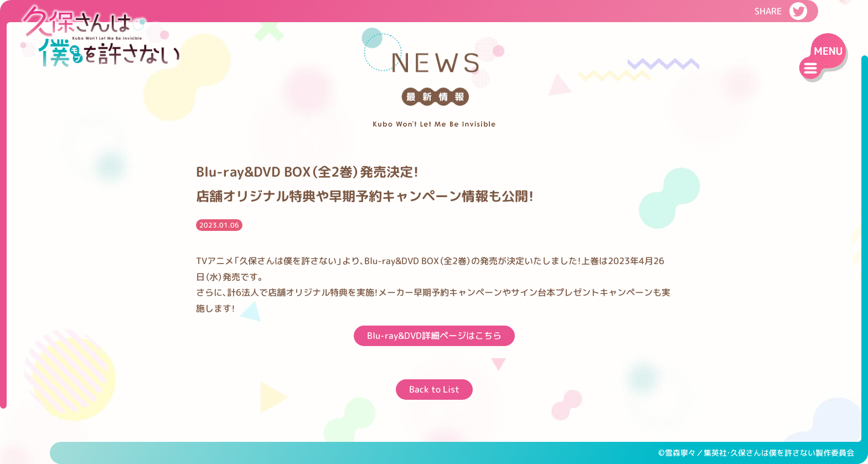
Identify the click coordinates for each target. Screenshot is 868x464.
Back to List (434, 389)
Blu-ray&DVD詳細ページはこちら (434, 335)
